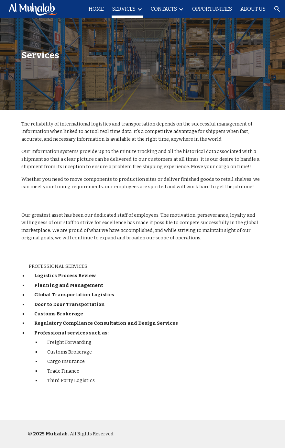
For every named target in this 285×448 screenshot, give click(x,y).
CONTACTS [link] (164, 9)
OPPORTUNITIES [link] (212, 9)
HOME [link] (96, 9)
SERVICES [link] (124, 9)
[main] (58, 55)
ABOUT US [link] (253, 9)
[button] (277, 9)
